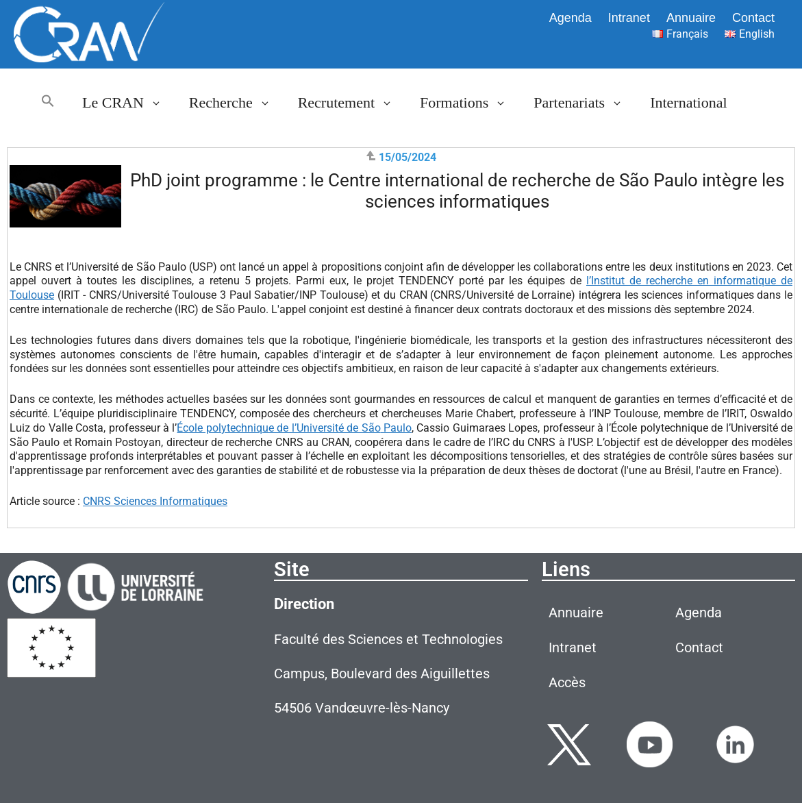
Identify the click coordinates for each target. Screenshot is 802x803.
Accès (567, 682)
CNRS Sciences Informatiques (155, 501)
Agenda (570, 18)
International (688, 102)
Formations (470, 103)
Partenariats (585, 103)
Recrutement (352, 103)
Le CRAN (128, 103)
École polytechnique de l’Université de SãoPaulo (294, 427)
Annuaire (691, 18)
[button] (47, 102)
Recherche (236, 103)
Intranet (629, 18)
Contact (753, 18)
